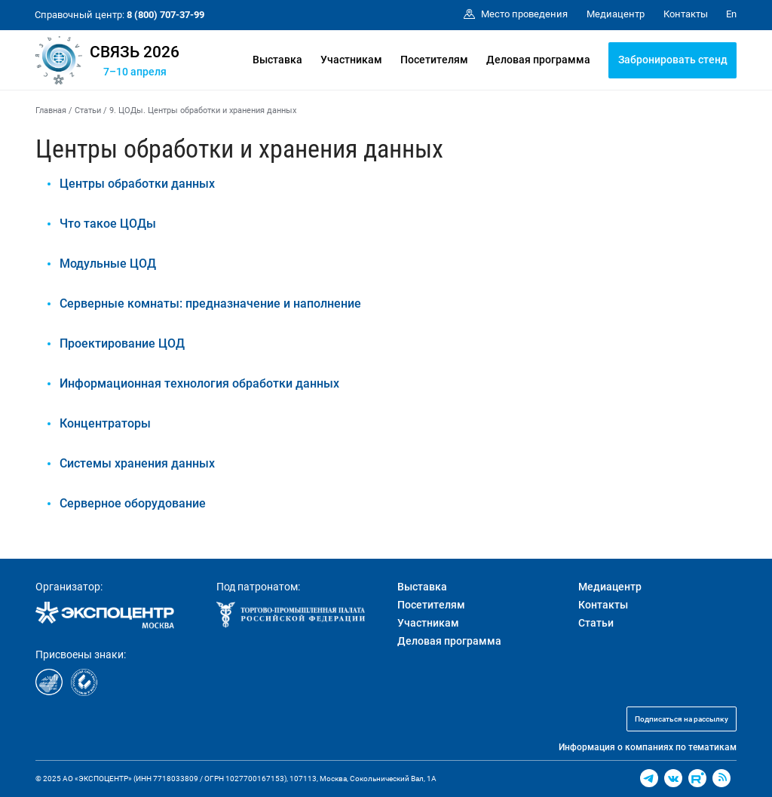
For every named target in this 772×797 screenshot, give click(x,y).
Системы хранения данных (137, 463)
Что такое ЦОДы (108, 223)
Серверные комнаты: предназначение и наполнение (210, 303)
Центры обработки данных (137, 183)
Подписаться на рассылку (681, 719)
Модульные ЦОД (108, 263)
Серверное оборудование (133, 503)
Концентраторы (105, 423)
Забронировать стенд (673, 60)
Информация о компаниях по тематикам (648, 747)
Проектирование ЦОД (122, 343)
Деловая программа (538, 60)
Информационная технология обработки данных (199, 383)
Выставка (277, 60)
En (731, 14)
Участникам (351, 60)
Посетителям (434, 60)
